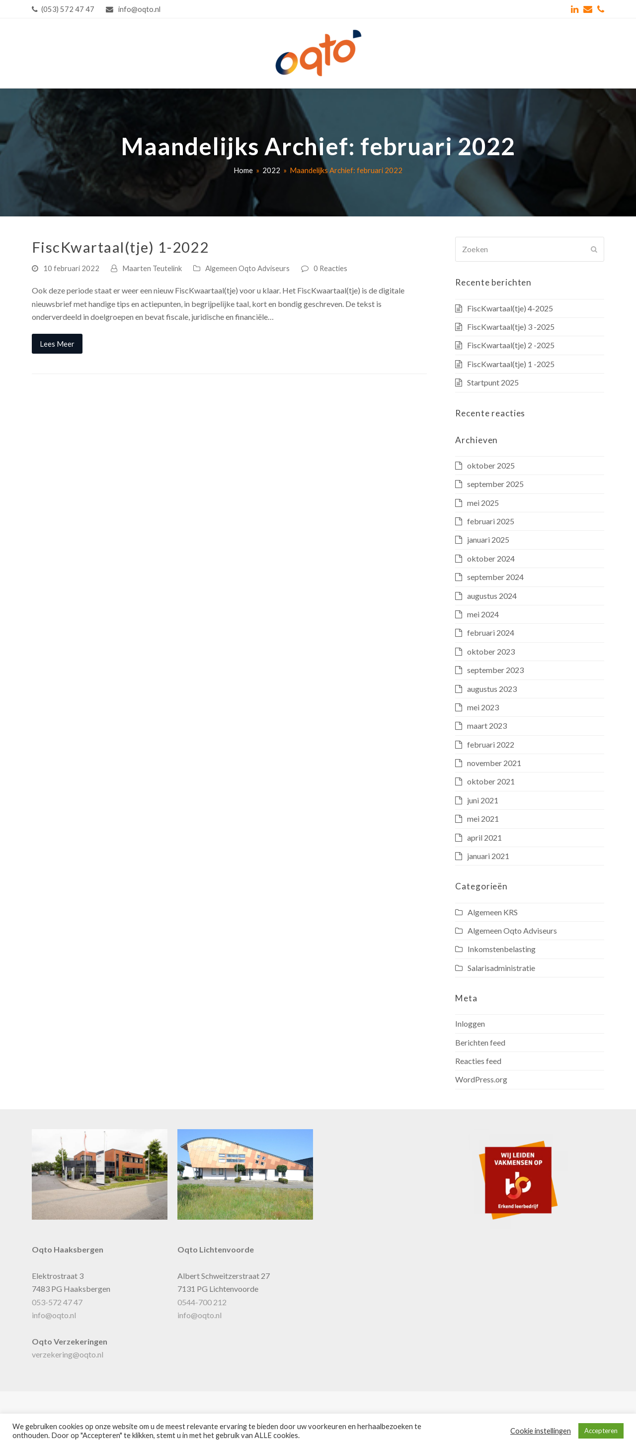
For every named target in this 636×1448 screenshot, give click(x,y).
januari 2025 (488, 539)
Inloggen (470, 1023)
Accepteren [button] (601, 1431)
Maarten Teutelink (152, 268)
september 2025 (495, 483)
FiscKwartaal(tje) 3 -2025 (511, 326)
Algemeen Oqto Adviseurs (247, 268)
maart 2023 (487, 725)
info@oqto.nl (54, 1315)
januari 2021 (488, 856)
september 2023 (495, 670)
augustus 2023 (492, 688)
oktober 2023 (491, 651)
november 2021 (494, 763)
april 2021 (484, 837)
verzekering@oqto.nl (67, 1354)
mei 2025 (483, 502)
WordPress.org (481, 1079)
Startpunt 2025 (493, 382)
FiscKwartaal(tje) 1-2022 (120, 247)
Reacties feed (478, 1060)
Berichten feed (480, 1042)
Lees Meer (57, 343)
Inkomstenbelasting (502, 949)
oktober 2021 (491, 781)
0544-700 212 (202, 1302)
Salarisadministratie (501, 967)
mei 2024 (483, 614)
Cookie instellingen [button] (540, 1431)
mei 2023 (483, 707)
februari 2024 (490, 632)
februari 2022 (490, 744)
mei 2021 (483, 818)
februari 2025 (490, 521)
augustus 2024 (492, 595)
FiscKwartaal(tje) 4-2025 (510, 308)
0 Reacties (330, 268)
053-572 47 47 (57, 1302)
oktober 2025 (491, 465)
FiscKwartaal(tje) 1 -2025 (511, 364)
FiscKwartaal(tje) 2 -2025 (511, 345)
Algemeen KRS (493, 912)
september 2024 (495, 576)
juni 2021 (482, 800)
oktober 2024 (491, 558)
